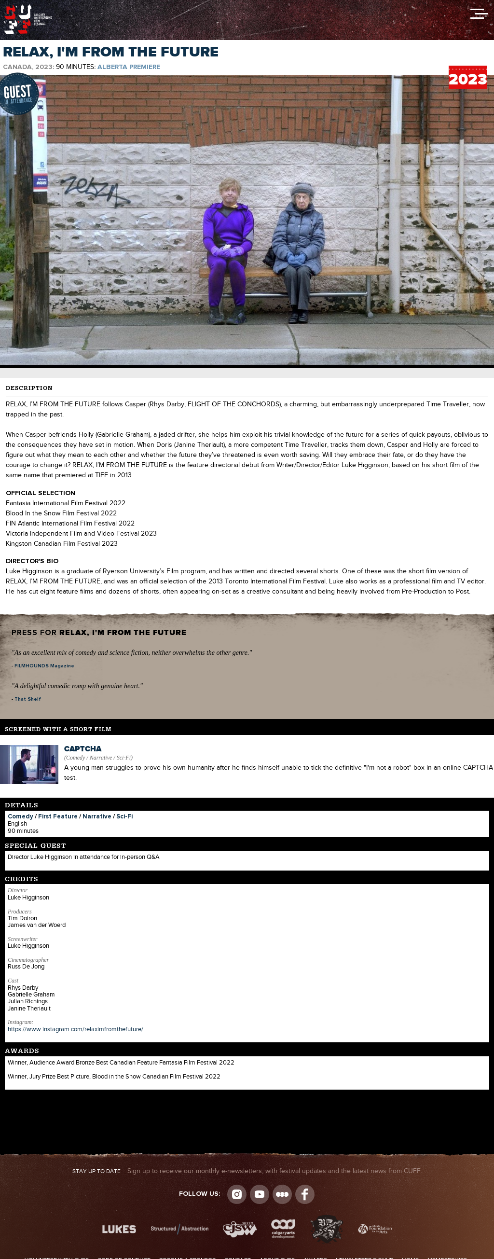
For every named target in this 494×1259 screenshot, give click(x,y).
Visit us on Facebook (305, 1194)
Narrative (96, 817)
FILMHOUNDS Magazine (44, 666)
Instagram (237, 1194)
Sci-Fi (124, 817)
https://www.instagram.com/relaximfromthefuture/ (75, 1029)
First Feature (58, 817)
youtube (259, 1194)
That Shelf (27, 699)
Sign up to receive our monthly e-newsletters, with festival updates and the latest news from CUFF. (247, 1171)
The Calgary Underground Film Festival (28, 7)
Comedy (20, 817)
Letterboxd (282, 1194)
